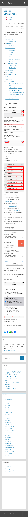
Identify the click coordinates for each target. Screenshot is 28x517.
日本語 (10, 19)
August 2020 (8, 433)
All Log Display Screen (11, 63)
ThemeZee (21, 513)
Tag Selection (12, 68)
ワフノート (8, 473)
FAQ (6, 370)
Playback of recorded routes (16, 92)
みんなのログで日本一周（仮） (13, 372)
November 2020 (9, 426)
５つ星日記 (8, 467)
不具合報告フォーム (10, 376)
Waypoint (11, 45)
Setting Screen (9, 70)
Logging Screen (9, 43)
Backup (7, 77)
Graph (10, 54)
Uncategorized (9, 469)
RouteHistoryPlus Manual (12, 99)
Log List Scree (9, 39)
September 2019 (9, 452)
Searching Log (12, 65)
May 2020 (7, 439)
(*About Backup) (16, 210)
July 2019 (7, 456)
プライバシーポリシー (11, 388)
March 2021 (8, 422)
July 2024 (7, 408)
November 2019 (9, 447)
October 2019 (8, 449)
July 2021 (7, 416)
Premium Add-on (9, 81)
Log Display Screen (10, 48)
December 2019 (9, 445)
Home (7, 37)
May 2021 (7, 420)
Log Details (12, 50)
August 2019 (8, 454)
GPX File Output (13, 57)
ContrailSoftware (8, 3)
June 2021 (8, 418)
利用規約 (7, 386)
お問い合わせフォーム (11, 374)
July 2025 (7, 401)
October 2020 (8, 429)
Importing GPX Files (10, 74)
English (10, 17)
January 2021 (8, 424)
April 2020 (8, 441)
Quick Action (8, 79)
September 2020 (9, 431)
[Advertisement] (14, 493)
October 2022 (8, 412)
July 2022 (7, 414)
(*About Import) (13, 206)
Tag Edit (11, 52)
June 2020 (8, 437)
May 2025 (7, 406)
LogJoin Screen (9, 72)
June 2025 (8, 403)
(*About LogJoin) (9, 201)
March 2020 (8, 443)
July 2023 (7, 410)
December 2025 (9, 399)
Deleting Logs (12, 41)
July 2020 (7, 435)
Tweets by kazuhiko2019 (10, 350)
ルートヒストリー (10, 471)
